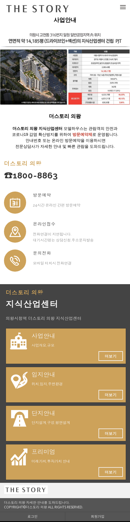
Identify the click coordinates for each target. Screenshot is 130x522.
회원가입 (97, 516)
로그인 (33, 516)
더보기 (111, 356)
